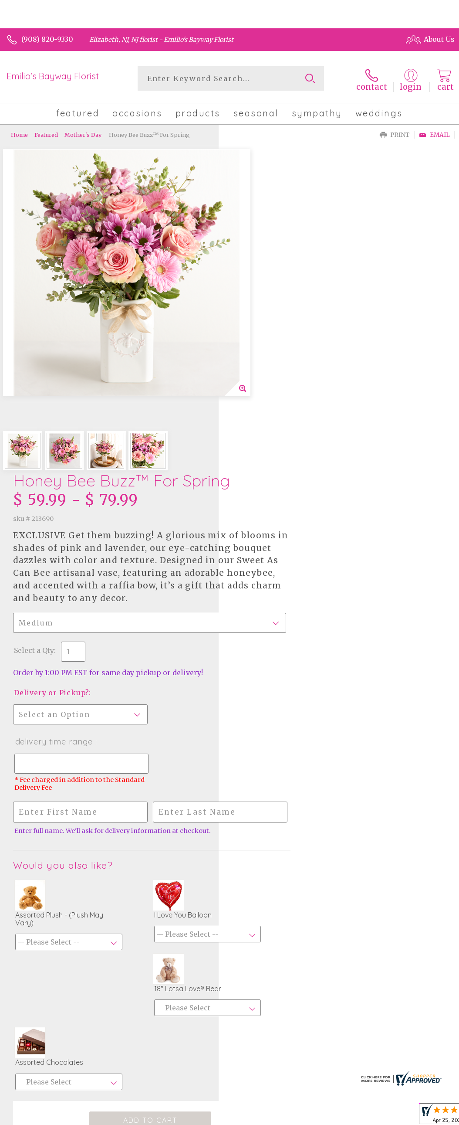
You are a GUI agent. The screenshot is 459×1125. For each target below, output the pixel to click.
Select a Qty (253, 337)
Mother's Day (82, 132)
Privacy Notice (300, 1025)
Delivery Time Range (273, 429)
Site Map (422, 1025)
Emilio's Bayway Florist (53, 76)
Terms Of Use (246, 1025)
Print (395, 133)
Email (434, 133)
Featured (46, 132)
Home (19, 132)
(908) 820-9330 (47, 39)
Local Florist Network (365, 1025)
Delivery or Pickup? (270, 380)
